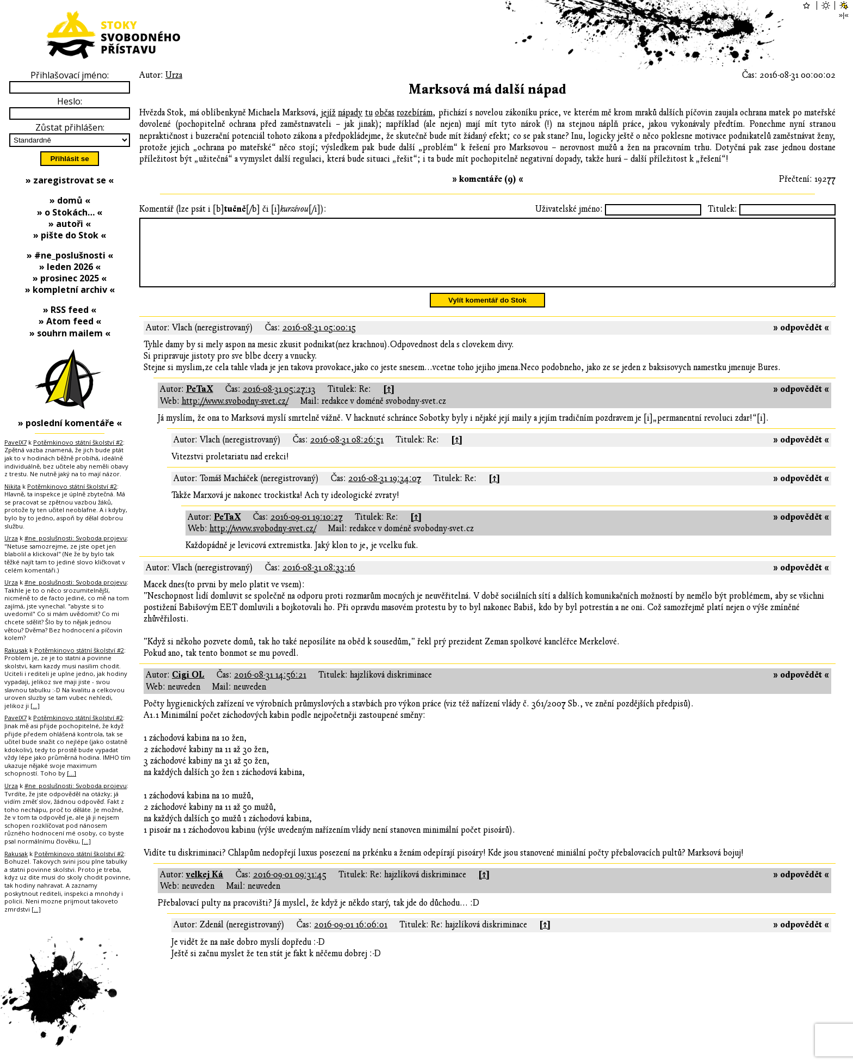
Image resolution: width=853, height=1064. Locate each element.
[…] (35, 706)
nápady (350, 113)
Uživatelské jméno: (569, 209)
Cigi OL (188, 687)
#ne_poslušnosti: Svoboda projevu (75, 538)
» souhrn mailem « (69, 333)
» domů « (70, 200)
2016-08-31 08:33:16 (318, 581)
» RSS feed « (69, 310)
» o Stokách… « (69, 212)
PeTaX (199, 402)
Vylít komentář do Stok (487, 313)
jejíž (328, 113)
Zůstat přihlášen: (69, 127)
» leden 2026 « (70, 267)
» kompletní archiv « (70, 290)
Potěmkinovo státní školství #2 (78, 442)
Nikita (12, 486)
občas (384, 113)
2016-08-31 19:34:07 (384, 491)
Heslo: (69, 101)
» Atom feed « (70, 321)
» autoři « (69, 224)
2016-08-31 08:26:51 (347, 453)
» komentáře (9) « (487, 179)
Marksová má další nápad (487, 89)
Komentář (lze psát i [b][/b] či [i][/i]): (232, 209)
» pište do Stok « (69, 235)
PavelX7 (15, 442)
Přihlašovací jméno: (69, 75)
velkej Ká (205, 887)
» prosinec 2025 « (70, 278)
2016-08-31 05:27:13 (279, 402)
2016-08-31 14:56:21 (270, 688)
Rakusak (16, 650)
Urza (173, 75)
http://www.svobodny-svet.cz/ (235, 414)
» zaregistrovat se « (70, 180)
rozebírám (414, 113)
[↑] (388, 402)
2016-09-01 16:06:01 (350, 938)
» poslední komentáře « (70, 423)
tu (369, 113)
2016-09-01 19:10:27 (306, 530)
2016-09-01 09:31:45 (289, 888)
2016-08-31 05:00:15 (319, 341)
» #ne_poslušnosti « (70, 255)
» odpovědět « (801, 340)
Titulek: (722, 209)
